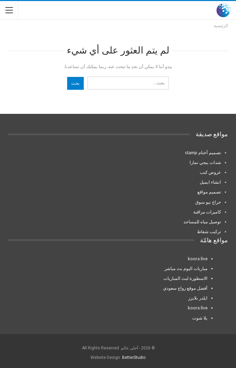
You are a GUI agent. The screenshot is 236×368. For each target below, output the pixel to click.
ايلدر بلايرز (198, 298)
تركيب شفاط (209, 231)
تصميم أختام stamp (203, 152)
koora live (198, 258)
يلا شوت (200, 318)
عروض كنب (210, 172)
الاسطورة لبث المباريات (185, 278)
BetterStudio (133, 357)
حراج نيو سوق (208, 202)
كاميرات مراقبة (207, 211)
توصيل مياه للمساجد (202, 221)
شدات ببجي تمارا (205, 162)
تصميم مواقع (209, 192)
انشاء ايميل (210, 182)
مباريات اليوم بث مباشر (186, 268)
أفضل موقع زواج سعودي (185, 288)
